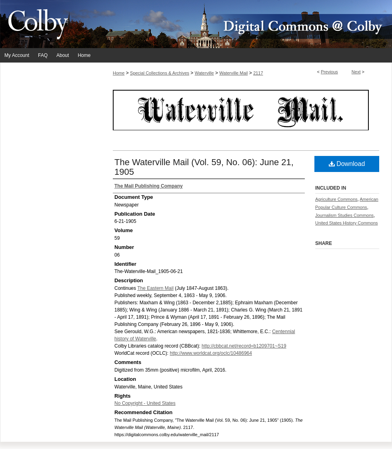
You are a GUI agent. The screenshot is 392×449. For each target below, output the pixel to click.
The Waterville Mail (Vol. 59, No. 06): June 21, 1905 (204, 167)
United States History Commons (346, 222)
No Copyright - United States (145, 403)
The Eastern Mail (155, 288)
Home (118, 73)
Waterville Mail (233, 73)
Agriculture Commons (336, 199)
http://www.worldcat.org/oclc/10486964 (211, 353)
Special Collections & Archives (159, 73)
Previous (329, 71)
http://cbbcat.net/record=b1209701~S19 (244, 346)
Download (347, 163)
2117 (258, 73)
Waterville (204, 73)
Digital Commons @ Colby (244, 24)
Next (356, 71)
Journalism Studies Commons (344, 215)
